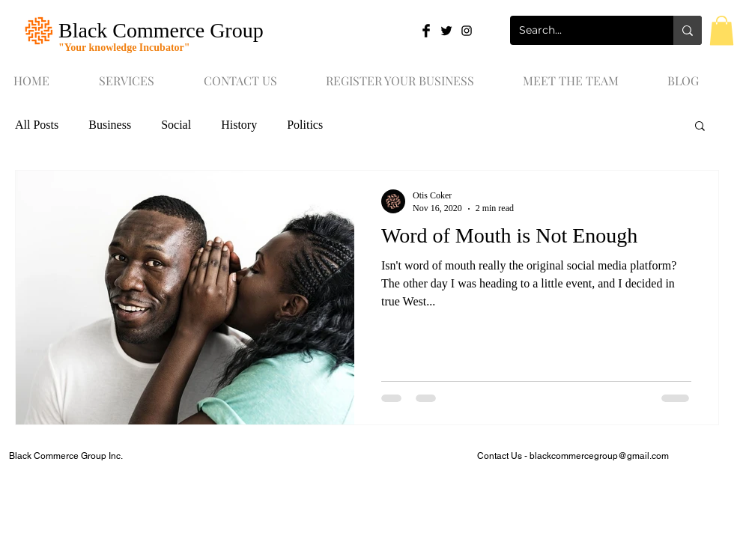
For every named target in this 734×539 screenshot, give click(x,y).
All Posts (36, 124)
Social (176, 124)
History (239, 124)
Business (109, 124)
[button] (721, 30)
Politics (305, 124)
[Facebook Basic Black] (426, 30)
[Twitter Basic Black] (446, 30)
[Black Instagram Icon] (466, 30)
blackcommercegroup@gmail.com (599, 456)
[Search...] (580, 30)
